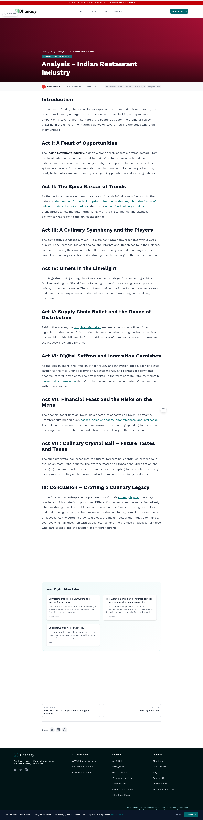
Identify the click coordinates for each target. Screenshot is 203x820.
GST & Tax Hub (120, 772)
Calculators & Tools (122, 789)
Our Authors (159, 766)
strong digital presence (60, 381)
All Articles (118, 761)
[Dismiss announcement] (200, 2)
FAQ (155, 772)
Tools (82, 11)
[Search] (165, 11)
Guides (95, 11)
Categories (118, 766)
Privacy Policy (160, 783)
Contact (118, 11)
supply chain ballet (87, 327)
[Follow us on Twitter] (20, 769)
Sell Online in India (82, 766)
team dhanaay (51, 87)
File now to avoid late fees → (121, 2)
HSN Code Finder (121, 795)
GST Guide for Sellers (84, 761)
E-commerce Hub (122, 778)
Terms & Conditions (163, 789)
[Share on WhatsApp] (64, 729)
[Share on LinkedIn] (58, 729)
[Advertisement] (101, 553)
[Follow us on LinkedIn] (26, 769)
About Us (158, 761)
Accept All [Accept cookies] (191, 815)
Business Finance (81, 772)
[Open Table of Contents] (163, 409)
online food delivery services (124, 206)
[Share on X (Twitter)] (52, 729)
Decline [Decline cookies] (178, 815)
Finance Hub (119, 783)
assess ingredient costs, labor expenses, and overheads (119, 420)
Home (44, 52)
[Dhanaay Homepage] (26, 11)
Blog (107, 11)
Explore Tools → (179, 11)
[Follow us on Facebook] (15, 769)
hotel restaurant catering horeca (56, 56)
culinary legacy (128, 497)
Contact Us (159, 778)
